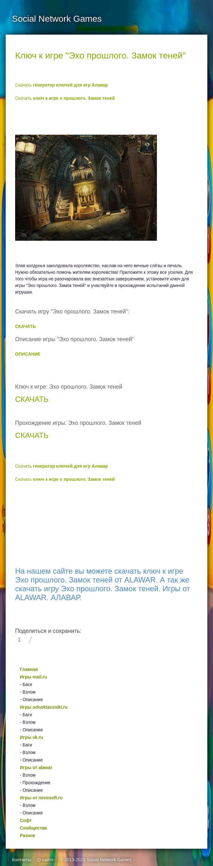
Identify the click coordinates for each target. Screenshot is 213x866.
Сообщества (33, 827)
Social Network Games (109, 859)
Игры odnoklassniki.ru (44, 707)
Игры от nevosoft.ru (41, 797)
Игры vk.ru (31, 737)
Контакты (21, 859)
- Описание (31, 699)
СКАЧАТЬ (25, 326)
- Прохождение (35, 782)
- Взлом (28, 691)
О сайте (45, 859)
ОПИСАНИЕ (27, 354)
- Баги (26, 684)
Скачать (61, 84)
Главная (29, 669)
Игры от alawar (36, 767)
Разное (27, 835)
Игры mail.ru (33, 676)
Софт (26, 820)
